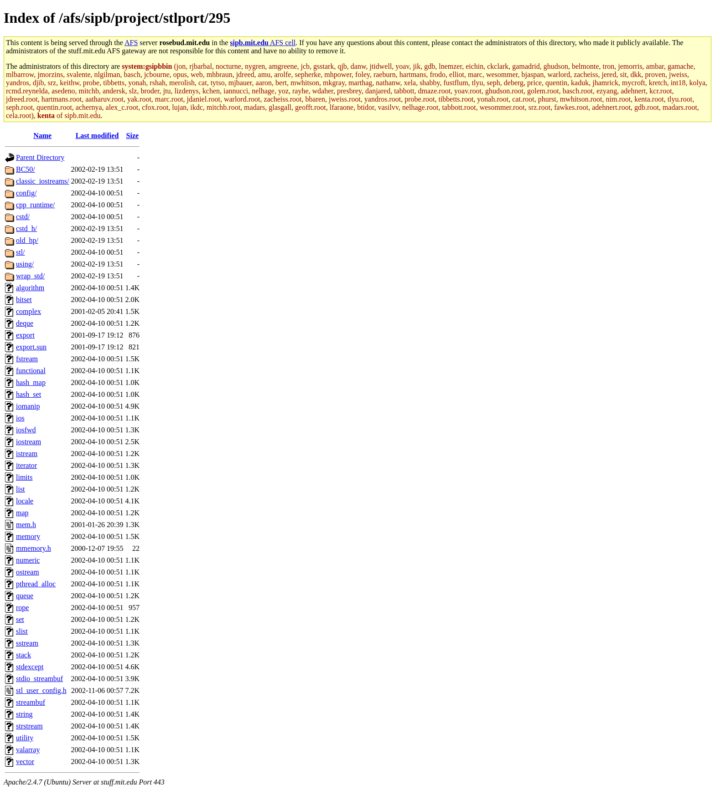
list (20, 489)
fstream (27, 359)
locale (24, 501)
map (22, 513)
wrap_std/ (30, 276)
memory (28, 536)
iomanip (28, 406)
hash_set (28, 394)
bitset (24, 299)
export (25, 335)
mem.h (26, 524)
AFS (131, 42)
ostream (27, 572)
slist (22, 631)
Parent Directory (40, 157)
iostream (28, 442)
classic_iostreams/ (42, 181)
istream (26, 453)
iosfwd (26, 430)
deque (24, 323)
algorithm (30, 288)
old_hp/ (27, 240)
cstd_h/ (26, 228)
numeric (28, 560)
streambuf (30, 702)
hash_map (31, 382)
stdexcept (29, 667)
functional (31, 370)
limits (24, 477)
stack (23, 655)
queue (24, 596)
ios (20, 418)
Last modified (97, 135)
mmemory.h (33, 548)
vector (25, 761)
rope (22, 607)
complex (28, 311)
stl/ (20, 252)
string (24, 714)
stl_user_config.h (41, 690)
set (20, 619)
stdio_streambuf (39, 678)
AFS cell (262, 42)
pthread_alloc (36, 584)
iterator (26, 465)
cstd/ (23, 217)
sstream (27, 643)
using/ (25, 264)
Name (42, 135)
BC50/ (25, 169)
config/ (26, 193)
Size (132, 135)
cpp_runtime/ (35, 205)
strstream (29, 726)
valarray (28, 750)
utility (24, 738)
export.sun (31, 347)
